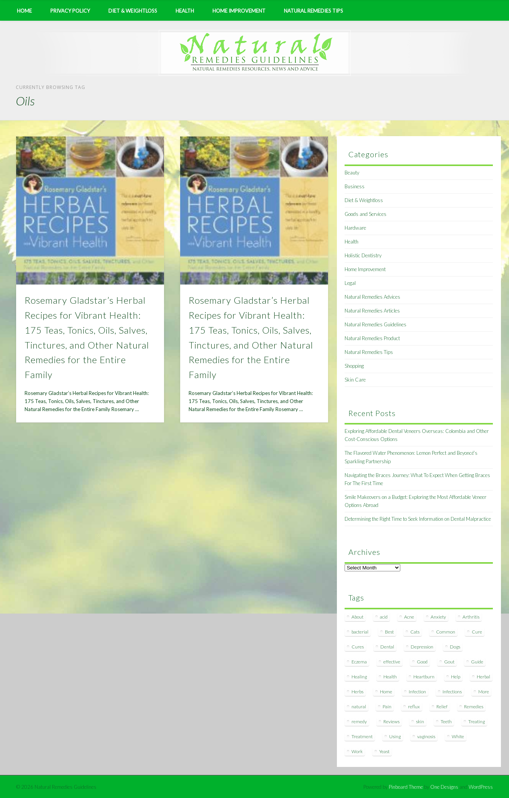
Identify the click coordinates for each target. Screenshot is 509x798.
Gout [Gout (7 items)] (449, 662)
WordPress (481, 787)
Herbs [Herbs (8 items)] (357, 691)
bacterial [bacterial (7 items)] (359, 632)
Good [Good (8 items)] (422, 662)
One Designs (444, 787)
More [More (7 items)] (483, 691)
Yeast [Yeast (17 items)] (384, 751)
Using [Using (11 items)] (395, 736)
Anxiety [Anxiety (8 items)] (438, 617)
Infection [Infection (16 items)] (417, 691)
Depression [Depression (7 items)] (422, 647)
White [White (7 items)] (458, 736)
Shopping (354, 366)
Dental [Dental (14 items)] (387, 647)
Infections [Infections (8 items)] (452, 691)
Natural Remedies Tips (313, 11)
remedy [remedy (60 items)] (359, 721)
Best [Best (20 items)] (389, 632)
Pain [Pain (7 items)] (387, 706)
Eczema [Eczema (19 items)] (359, 662)
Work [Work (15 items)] (357, 751)
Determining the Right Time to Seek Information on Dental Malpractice (418, 519)
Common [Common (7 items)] (445, 632)
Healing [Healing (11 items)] (359, 677)
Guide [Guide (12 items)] (477, 662)
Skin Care (355, 380)
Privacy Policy (70, 11)
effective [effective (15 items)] (391, 662)
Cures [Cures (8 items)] (357, 647)
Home (24, 11)
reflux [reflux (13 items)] (414, 706)
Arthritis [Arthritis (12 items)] (471, 617)
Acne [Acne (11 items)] (409, 617)
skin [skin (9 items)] (420, 721)
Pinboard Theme (406, 787)
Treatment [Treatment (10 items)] (362, 736)
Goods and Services (365, 214)
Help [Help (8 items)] (455, 677)
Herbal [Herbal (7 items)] (483, 677)
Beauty (352, 172)
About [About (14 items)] (357, 617)
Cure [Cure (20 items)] (477, 632)
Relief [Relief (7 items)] (442, 706)
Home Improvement (238, 11)
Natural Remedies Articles (372, 311)
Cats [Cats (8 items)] (414, 632)
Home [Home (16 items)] (386, 691)
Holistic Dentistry (363, 255)
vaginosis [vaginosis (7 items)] (426, 736)
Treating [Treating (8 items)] (476, 721)
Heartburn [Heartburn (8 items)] (423, 677)
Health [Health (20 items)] (390, 677)
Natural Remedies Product (372, 338)
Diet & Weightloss (132, 11)
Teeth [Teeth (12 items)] (446, 721)
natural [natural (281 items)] (358, 706)
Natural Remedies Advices (372, 297)
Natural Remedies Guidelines (375, 324)
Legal (350, 283)
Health (185, 11)
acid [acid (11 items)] (384, 617)
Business (355, 186)
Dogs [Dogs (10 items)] (455, 647)
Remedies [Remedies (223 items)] (473, 706)
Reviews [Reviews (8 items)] (391, 721)
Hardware (355, 228)
